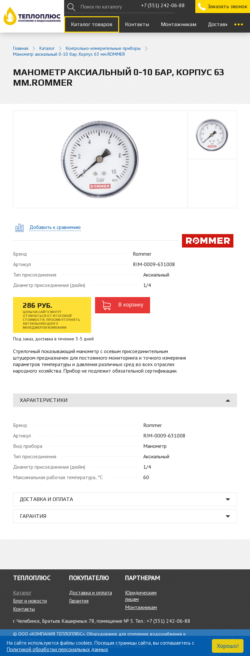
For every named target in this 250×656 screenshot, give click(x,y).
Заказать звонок (227, 6)
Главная (20, 48)
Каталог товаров (91, 24)
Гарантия (79, 600)
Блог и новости (30, 600)
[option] (212, 135)
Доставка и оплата (90, 592)
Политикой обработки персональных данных (57, 649)
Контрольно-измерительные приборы (103, 48)
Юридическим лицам (141, 595)
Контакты (137, 24)
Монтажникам (178, 24)
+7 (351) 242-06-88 (163, 5)
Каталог (47, 48)
